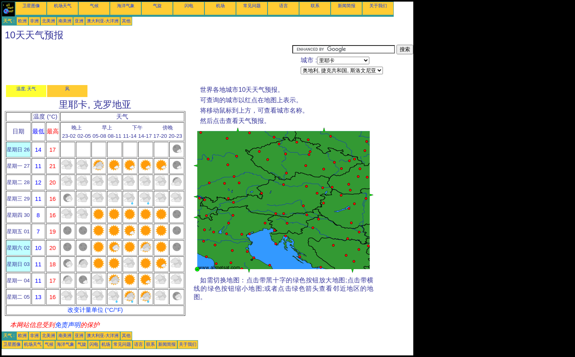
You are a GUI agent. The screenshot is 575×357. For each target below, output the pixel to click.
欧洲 (22, 20)
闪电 (188, 5)
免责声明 (67, 324)
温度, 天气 (26, 88)
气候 (94, 5)
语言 (283, 5)
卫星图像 (31, 5)
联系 (315, 5)
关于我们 (378, 5)
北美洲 (48, 20)
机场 (220, 5)
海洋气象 (126, 5)
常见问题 (252, 5)
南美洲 (64, 20)
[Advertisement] (147, 63)
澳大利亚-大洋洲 (103, 20)
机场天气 (62, 5)
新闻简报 (346, 5)
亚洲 (79, 20)
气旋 (157, 5)
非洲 (34, 20)
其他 (126, 20)
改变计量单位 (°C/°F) (95, 310)
